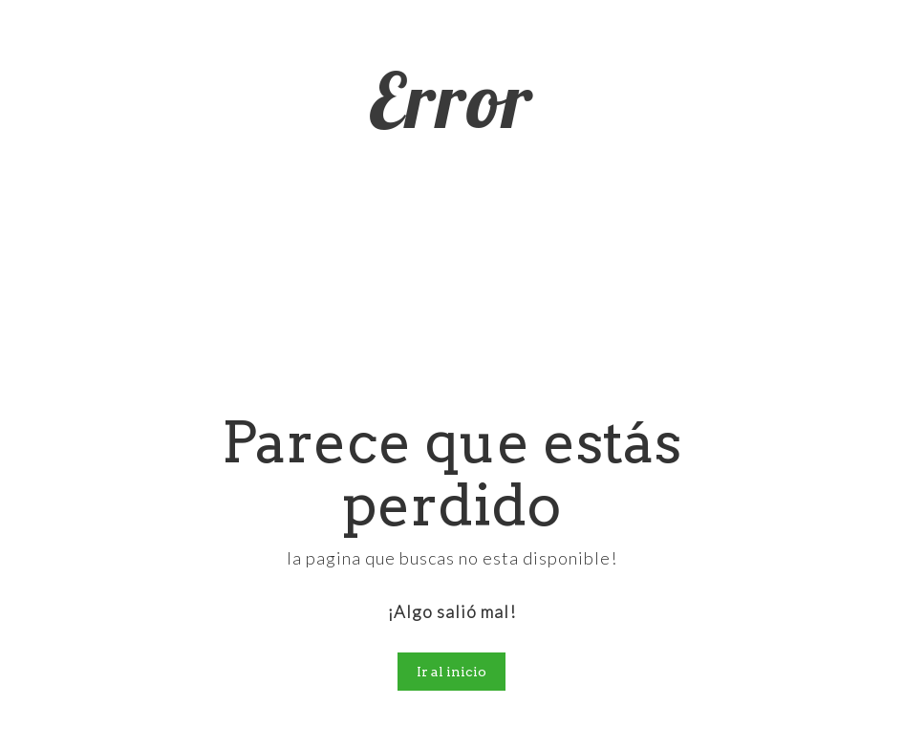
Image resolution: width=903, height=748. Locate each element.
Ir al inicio (451, 671)
